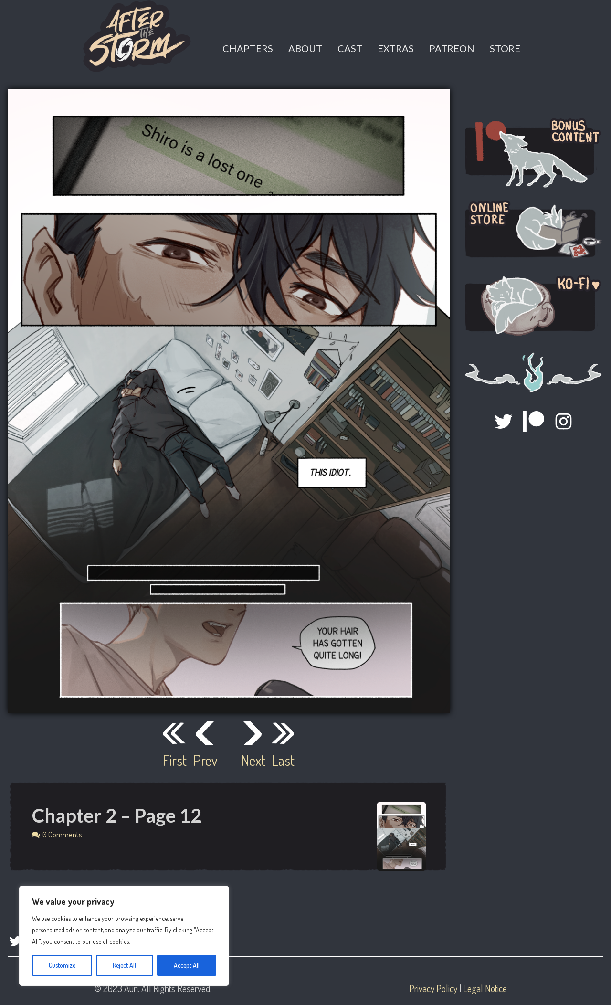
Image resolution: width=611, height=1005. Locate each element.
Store (505, 48)
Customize (62, 965)
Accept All (187, 965)
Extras (396, 48)
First (174, 760)
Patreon (451, 48)
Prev (204, 760)
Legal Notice (485, 988)
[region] (124, 936)
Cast (349, 48)
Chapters (247, 48)
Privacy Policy (433, 988)
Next (252, 760)
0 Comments (62, 834)
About (305, 48)
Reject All (124, 965)
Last (283, 760)
